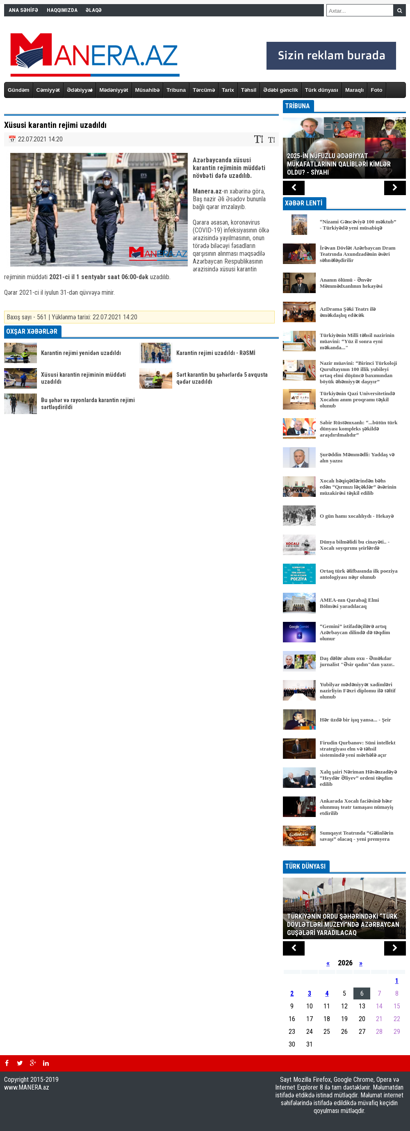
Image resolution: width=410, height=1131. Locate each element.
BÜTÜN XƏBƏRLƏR (344, 855)
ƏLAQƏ (94, 10)
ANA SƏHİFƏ (23, 10)
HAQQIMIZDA (62, 10)
